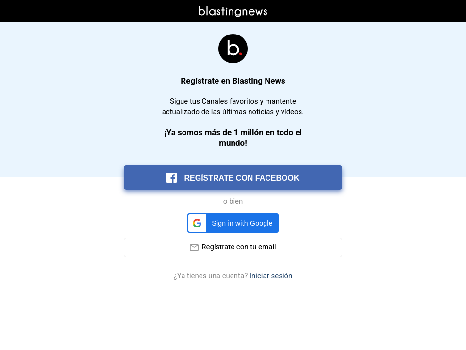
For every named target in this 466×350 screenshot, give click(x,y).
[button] (232, 223)
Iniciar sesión (271, 276)
